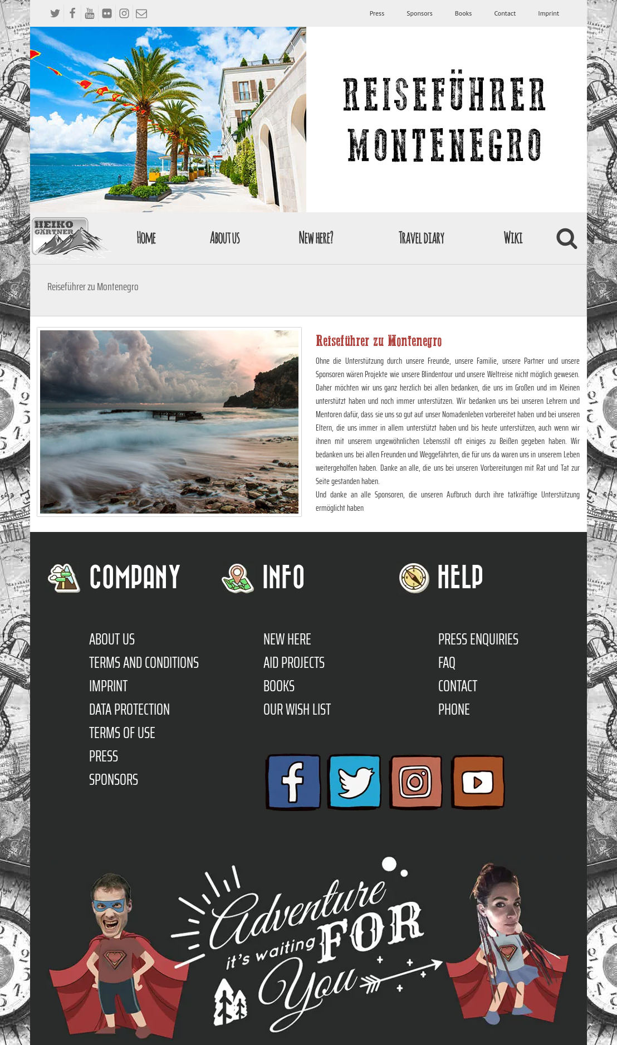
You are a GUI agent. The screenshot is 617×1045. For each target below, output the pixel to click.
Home (145, 237)
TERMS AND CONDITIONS (144, 662)
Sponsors (419, 13)
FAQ (447, 662)
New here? (315, 237)
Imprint (548, 13)
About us (224, 237)
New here (287, 639)
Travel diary (421, 237)
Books (463, 13)
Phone (454, 709)
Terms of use (122, 732)
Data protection (129, 709)
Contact (505, 13)
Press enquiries (478, 639)
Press (377, 13)
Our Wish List (297, 709)
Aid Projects (294, 662)
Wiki (512, 237)
